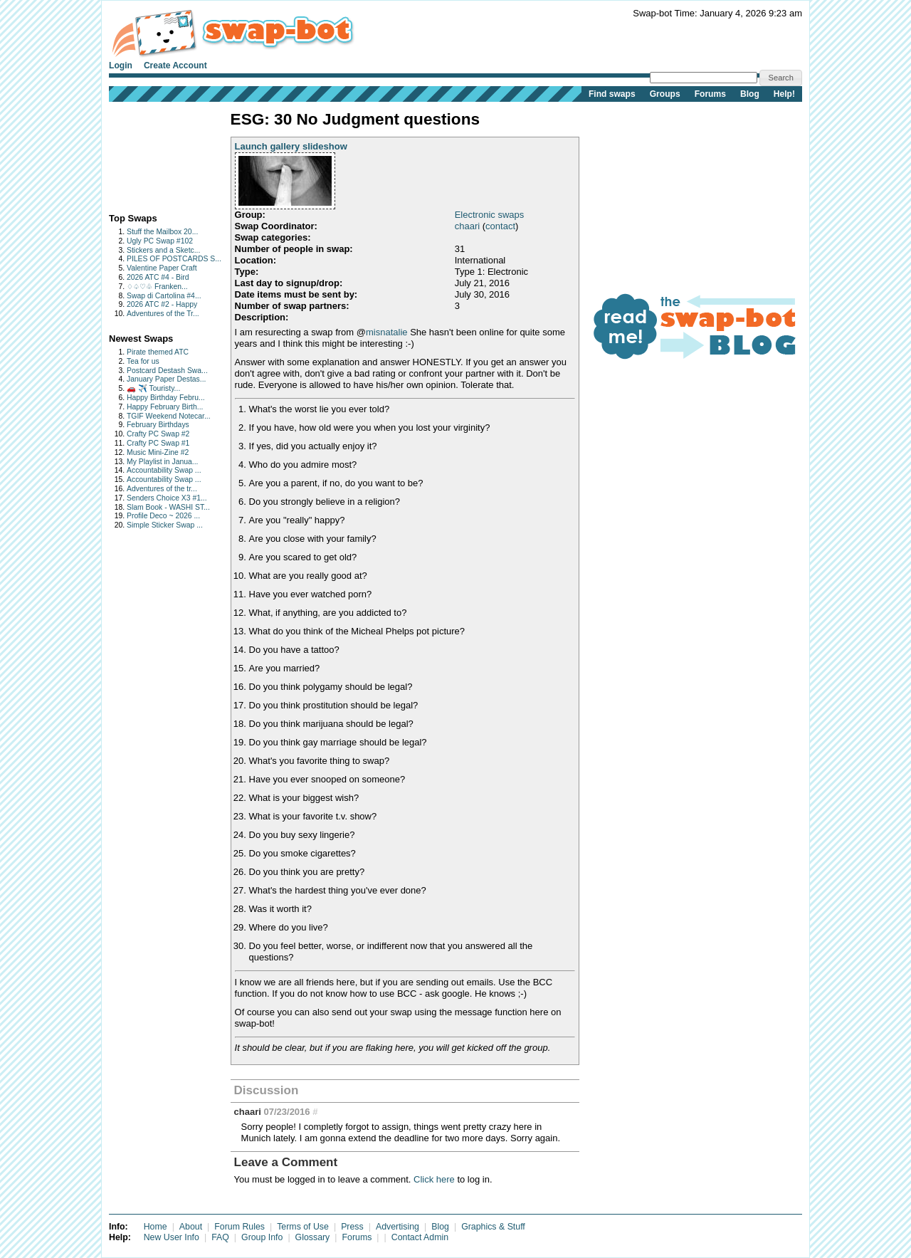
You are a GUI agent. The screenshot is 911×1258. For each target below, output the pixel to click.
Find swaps (612, 94)
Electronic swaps (490, 214)
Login (120, 65)
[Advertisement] (153, 154)
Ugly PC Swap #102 (160, 241)
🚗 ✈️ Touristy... (153, 388)
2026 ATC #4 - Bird (158, 277)
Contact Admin (419, 1237)
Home (155, 1227)
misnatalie (387, 332)
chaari (467, 226)
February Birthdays (158, 425)
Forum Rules (239, 1227)
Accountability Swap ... (164, 470)
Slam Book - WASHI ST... (168, 507)
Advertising (397, 1227)
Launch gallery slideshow (291, 146)
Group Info (262, 1237)
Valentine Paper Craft (162, 268)
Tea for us (143, 361)
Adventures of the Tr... (163, 314)
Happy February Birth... (165, 407)
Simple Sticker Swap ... (165, 525)
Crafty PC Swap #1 (158, 443)
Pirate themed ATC (158, 352)
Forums (710, 94)
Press (352, 1227)
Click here (434, 1179)
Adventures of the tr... (162, 489)
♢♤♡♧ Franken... (157, 286)
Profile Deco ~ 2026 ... (163, 516)
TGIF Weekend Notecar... (169, 416)
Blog (749, 94)
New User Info (171, 1237)
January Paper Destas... (166, 379)
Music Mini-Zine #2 (158, 452)
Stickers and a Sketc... (163, 250)
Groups (665, 94)
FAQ (220, 1237)
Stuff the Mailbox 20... (162, 232)
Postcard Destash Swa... (167, 370)
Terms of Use (303, 1227)
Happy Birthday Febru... (166, 398)
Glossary (312, 1237)
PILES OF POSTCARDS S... (174, 259)
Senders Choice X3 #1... (167, 498)
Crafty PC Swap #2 (158, 434)
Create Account (175, 65)
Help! (784, 94)
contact (500, 226)
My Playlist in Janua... (162, 462)
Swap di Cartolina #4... (164, 296)
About (190, 1227)
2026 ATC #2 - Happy (162, 304)
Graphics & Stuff (493, 1227)
